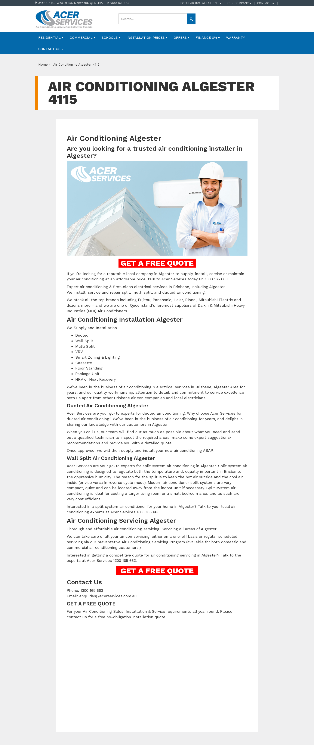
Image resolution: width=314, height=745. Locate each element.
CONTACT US (50, 49)
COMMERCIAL (82, 37)
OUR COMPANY (239, 3)
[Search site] (191, 18)
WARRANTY (235, 37)
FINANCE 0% (208, 37)
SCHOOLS (111, 37)
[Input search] (152, 18)
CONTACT (265, 3)
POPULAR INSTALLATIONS (200, 3)
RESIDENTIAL (50, 37)
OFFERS (181, 37)
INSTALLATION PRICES (147, 37)
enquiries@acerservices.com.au (108, 596)
